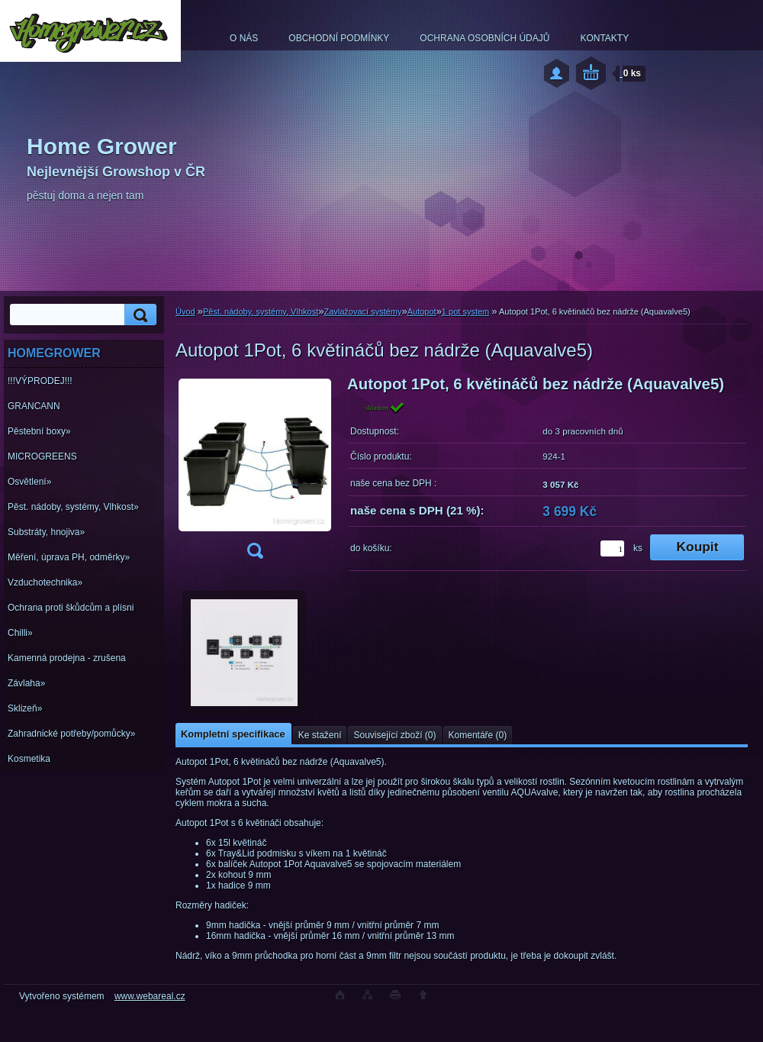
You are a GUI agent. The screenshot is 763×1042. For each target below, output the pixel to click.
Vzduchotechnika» (45, 582)
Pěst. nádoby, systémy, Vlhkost (260, 311)
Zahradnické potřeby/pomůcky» (71, 733)
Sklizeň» (25, 708)
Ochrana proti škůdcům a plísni (71, 607)
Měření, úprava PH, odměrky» (69, 557)
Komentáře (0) (478, 735)
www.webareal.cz (149, 996)
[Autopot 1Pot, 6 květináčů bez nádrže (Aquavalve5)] (254, 472)
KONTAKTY (604, 38)
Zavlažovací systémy (362, 311)
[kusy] (612, 548)
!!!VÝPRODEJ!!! (40, 381)
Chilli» (20, 632)
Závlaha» (26, 683)
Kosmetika (29, 758)
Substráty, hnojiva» (46, 532)
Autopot (421, 311)
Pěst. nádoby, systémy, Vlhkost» (73, 507)
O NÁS (244, 38)
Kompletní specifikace (233, 734)
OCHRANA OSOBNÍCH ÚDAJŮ (484, 38)
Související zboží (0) (394, 735)
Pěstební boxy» (39, 431)
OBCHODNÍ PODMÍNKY (338, 38)
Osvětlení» (29, 481)
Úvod (185, 311)
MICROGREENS (42, 456)
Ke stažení (320, 735)
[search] (138, 315)
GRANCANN (34, 406)
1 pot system (465, 311)
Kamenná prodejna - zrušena (67, 658)
